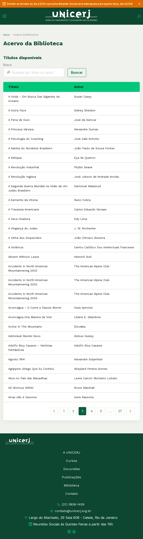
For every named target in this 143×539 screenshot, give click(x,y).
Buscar (77, 72)
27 (120, 411)
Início (6, 34)
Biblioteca (71, 485)
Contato (71, 494)
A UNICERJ (71, 452)
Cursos (71, 461)
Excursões (71, 469)
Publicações (71, 477)
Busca (33, 70)
